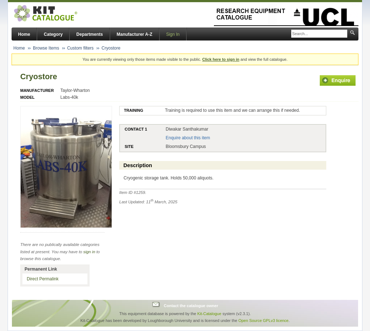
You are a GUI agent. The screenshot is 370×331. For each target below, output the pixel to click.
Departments (89, 34)
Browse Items (46, 48)
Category (53, 34)
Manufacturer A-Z (134, 34)
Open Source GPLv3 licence (263, 320)
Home (24, 34)
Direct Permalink (43, 278)
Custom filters (80, 48)
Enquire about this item (187, 137)
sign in (89, 252)
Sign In (173, 34)
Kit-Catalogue (209, 313)
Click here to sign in (221, 59)
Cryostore (111, 48)
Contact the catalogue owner (191, 305)
